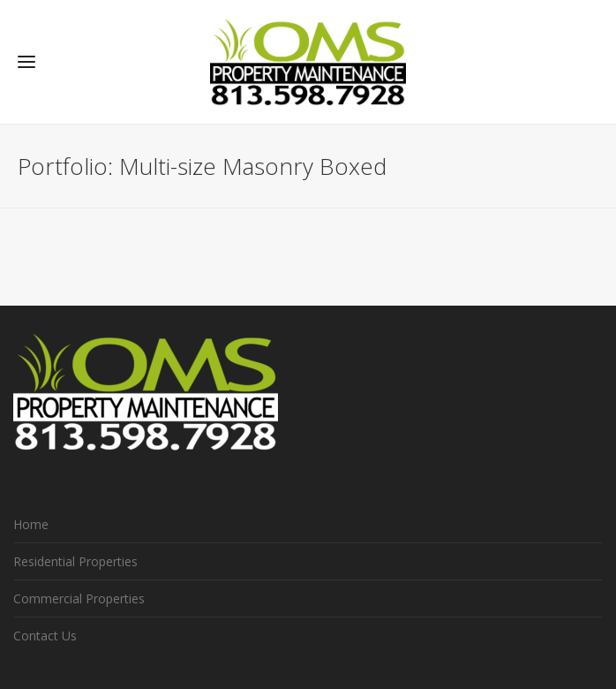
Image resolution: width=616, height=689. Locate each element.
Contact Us (45, 635)
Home (31, 524)
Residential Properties (75, 561)
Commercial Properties (79, 598)
